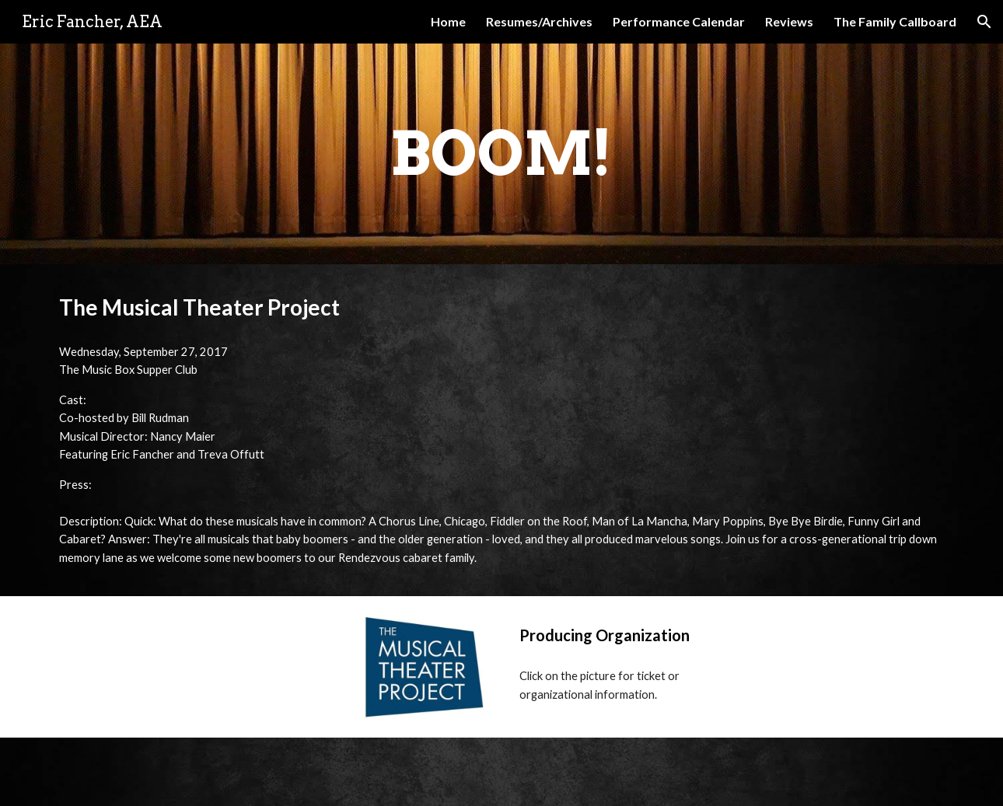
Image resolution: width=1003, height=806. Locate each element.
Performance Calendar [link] (679, 21)
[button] (984, 21)
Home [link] (448, 21)
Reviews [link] (789, 21)
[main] (501, 154)
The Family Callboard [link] (895, 21)
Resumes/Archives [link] (539, 21)
